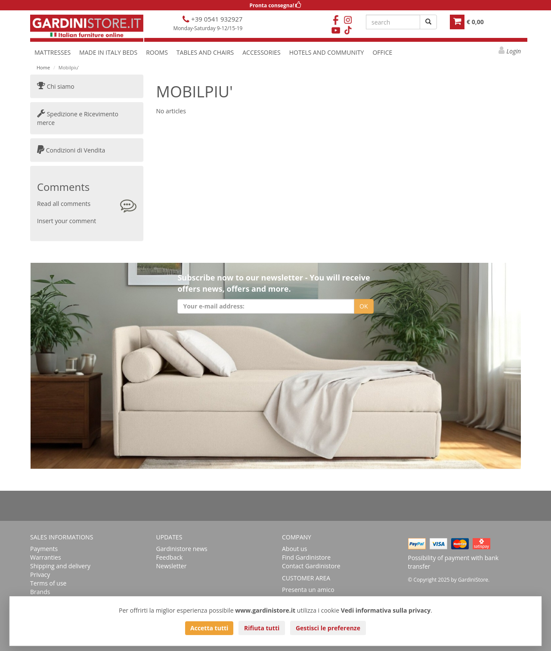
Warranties (45, 557)
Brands (40, 592)
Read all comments (63, 203)
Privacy (40, 574)
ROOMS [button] (157, 52)
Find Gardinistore (306, 557)
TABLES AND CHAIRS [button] (205, 52)
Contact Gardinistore (311, 566)
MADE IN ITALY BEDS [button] (108, 52)
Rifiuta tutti (261, 628)
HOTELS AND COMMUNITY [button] (326, 52)
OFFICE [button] (382, 52)
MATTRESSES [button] (52, 52)
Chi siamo (55, 86)
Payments (44, 549)
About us (294, 549)
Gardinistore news (181, 549)
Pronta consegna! (276, 5)
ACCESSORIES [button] (261, 52)
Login (514, 51)
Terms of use (48, 583)
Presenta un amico (308, 590)
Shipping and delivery (60, 566)
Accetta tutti (209, 628)
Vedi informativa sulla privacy (386, 610)
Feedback (169, 557)
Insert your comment (66, 221)
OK (363, 306)
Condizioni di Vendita (71, 150)
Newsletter (171, 566)
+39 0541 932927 (215, 19)
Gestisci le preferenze (328, 628)
